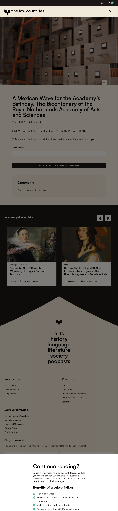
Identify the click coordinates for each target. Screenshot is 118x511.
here (35, 481)
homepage (58, 481)
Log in (36, 473)
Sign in (102, 3)
